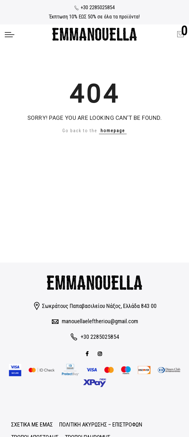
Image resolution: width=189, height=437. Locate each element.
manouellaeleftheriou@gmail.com (100, 321)
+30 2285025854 (94, 7)
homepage (113, 130)
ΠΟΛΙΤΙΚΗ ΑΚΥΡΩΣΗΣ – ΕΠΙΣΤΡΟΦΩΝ (100, 424)
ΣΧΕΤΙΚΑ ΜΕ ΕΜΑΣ (32, 424)
